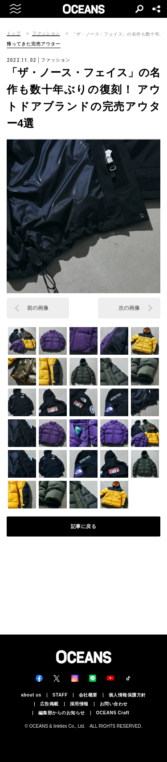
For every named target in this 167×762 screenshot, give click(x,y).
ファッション (46, 33)
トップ (13, 33)
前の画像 (38, 308)
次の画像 (129, 308)
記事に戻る (84, 526)
